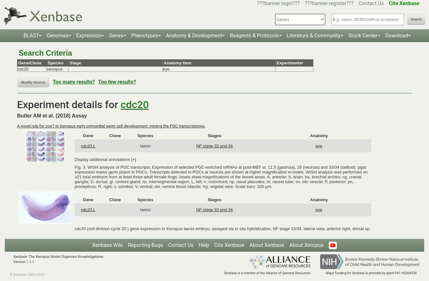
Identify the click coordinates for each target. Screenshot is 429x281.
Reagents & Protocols (254, 36)
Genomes (57, 36)
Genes (116, 36)
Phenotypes (144, 36)
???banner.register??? (329, 3)
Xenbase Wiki (107, 245)
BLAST (31, 36)
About (306, 245)
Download (396, 36)
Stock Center (363, 36)
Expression (88, 36)
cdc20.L (88, 146)
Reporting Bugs (145, 245)
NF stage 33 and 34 (214, 146)
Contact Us (371, 3)
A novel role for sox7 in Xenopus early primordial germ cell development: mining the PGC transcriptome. (111, 126)
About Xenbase (267, 245)
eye (319, 146)
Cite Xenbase (229, 245)
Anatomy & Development (194, 36)
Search (416, 19)
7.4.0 (30, 262)
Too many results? (74, 82)
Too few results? (117, 82)
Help (203, 245)
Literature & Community (314, 36)
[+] (133, 159)
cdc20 (135, 104)
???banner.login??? (278, 3)
